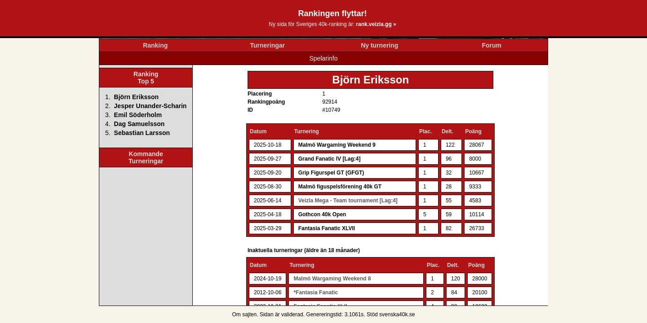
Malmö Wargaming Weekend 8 (332, 278)
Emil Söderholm (138, 114)
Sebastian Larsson (142, 132)
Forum (491, 45)
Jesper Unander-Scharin (150, 105)
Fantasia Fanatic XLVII (326, 228)
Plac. (425, 131)
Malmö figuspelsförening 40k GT (339, 186)
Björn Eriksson (136, 96)
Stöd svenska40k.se (391, 314)
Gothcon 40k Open (322, 214)
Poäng (473, 131)
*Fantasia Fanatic (315, 292)
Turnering (306, 131)
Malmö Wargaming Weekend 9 (337, 145)
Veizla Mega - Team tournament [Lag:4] (348, 200)
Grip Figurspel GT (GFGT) (331, 173)
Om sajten (244, 314)
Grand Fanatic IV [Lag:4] (329, 159)
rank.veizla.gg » (376, 24)
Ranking (155, 45)
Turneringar (267, 45)
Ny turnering (379, 45)
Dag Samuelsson (139, 123)
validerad (292, 314)
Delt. (447, 131)
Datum (258, 131)
